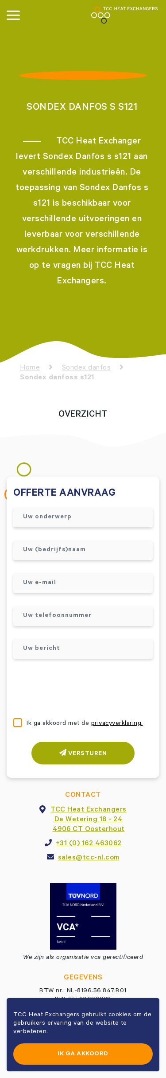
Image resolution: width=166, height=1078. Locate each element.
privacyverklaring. (117, 724)
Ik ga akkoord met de (85, 724)
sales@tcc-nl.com (89, 858)
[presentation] (80, 689)
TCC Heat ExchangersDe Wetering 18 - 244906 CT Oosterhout (88, 820)
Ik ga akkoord (83, 1054)
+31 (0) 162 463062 (89, 844)
